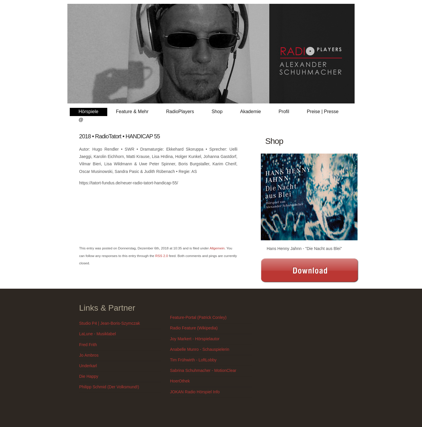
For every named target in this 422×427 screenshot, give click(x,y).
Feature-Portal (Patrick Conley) (198, 317)
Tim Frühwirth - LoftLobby (193, 360)
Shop (217, 111)
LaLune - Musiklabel (97, 333)
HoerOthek (180, 381)
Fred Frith (88, 344)
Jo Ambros (88, 355)
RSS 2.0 (161, 256)
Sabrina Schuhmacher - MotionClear (203, 370)
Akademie (250, 111)
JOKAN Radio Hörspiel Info (195, 391)
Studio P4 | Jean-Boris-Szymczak (109, 323)
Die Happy (88, 376)
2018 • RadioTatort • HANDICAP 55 (119, 136)
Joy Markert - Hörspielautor (194, 338)
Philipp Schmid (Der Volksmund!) (109, 387)
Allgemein (217, 248)
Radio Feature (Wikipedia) (194, 328)
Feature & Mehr (132, 111)
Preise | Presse (322, 111)
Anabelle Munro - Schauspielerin (199, 349)
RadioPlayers (180, 111)
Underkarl (88, 365)
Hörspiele (88, 111)
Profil (283, 111)
